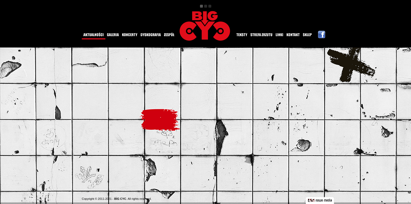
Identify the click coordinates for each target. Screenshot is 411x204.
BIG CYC (120, 198)
